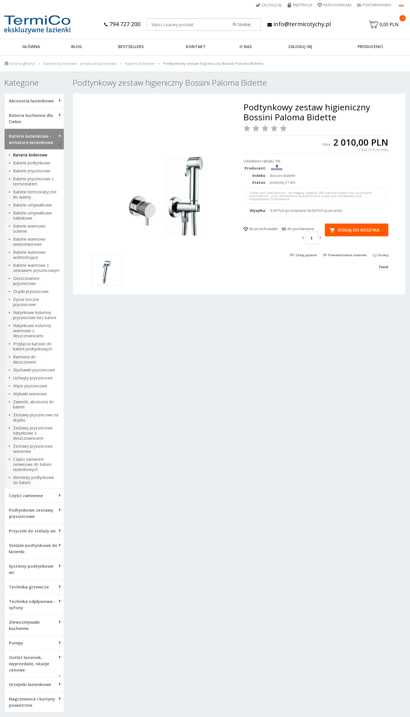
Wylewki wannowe (30, 393)
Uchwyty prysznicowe (33, 378)
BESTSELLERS (131, 46)
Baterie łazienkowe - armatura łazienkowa (80, 63)
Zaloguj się (271, 5)
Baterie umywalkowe (32, 205)
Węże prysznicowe (30, 386)
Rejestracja (302, 5)
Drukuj (383, 255)
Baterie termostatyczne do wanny (35, 194)
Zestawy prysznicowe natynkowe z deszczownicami (33, 433)
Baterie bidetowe (140, 63)
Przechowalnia (337, 5)
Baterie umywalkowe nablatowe (32, 215)
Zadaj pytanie (306, 255)
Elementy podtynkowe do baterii (33, 480)
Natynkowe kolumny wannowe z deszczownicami (32, 330)
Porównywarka (376, 5)
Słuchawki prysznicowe (34, 370)
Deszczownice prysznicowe (26, 281)
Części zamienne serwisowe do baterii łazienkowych (32, 464)
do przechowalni (263, 228)
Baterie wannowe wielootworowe (29, 242)
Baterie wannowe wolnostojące (29, 255)
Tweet (383, 267)
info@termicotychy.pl (299, 24)
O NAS (245, 46)
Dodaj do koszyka (359, 230)
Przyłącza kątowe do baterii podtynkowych (32, 346)
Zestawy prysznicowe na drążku (35, 417)
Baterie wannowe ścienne (29, 229)
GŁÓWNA (31, 46)
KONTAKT (196, 46)
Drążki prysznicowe (31, 291)
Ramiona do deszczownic (24, 359)
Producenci (370, 46)
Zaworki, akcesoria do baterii (33, 404)
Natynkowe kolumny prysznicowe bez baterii (34, 315)
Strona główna (22, 63)
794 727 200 (122, 24)
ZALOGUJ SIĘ (300, 46)
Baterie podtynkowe (31, 163)
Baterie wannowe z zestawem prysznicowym (36, 268)
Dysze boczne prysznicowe (26, 302)
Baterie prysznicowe (31, 170)
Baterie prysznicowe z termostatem (33, 181)
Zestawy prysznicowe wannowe (33, 449)
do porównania (300, 228)
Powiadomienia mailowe (347, 255)
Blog (76, 46)
